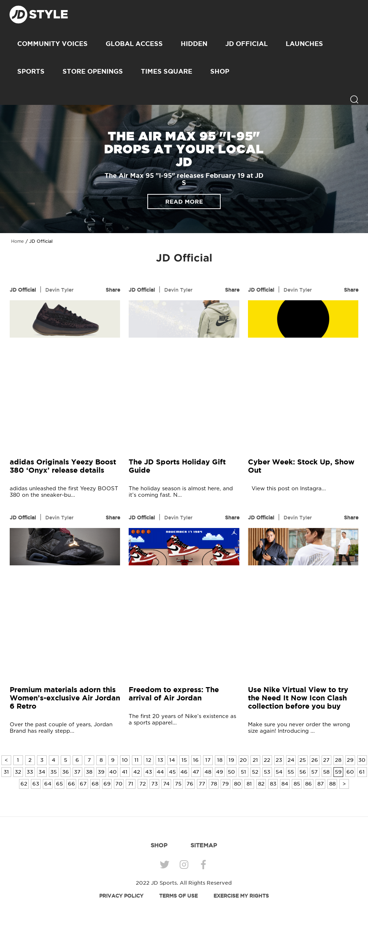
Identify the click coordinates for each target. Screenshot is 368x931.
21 (255, 760)
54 (279, 772)
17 (208, 760)
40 (113, 772)
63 (35, 784)
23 (279, 760)
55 (291, 772)
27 (326, 760)
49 (219, 772)
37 (77, 772)
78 (214, 784)
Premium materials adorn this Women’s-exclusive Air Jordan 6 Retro (65, 697)
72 (142, 784)
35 (53, 772)
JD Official (246, 43)
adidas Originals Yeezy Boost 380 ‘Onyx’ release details (63, 466)
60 (350, 772)
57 (314, 772)
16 (196, 760)
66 (71, 784)
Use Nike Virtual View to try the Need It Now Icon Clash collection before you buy (298, 697)
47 (196, 772)
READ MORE (184, 201)
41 (125, 772)
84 (284, 784)
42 (136, 772)
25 (302, 760)
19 (231, 760)
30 (361, 760)
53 (267, 772)
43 (148, 772)
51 (243, 772)
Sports (31, 71)
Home (17, 241)
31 (6, 772)
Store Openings (93, 71)
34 (41, 772)
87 (320, 784)
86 (308, 784)
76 (190, 784)
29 (350, 760)
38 (89, 772)
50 (231, 772)
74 (166, 784)
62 (23, 784)
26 (314, 760)
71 (130, 784)
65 (59, 784)
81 (249, 784)
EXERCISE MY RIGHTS (241, 896)
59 (338, 772)
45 (172, 772)
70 (119, 784)
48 (207, 772)
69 (107, 784)
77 (202, 784)
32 (18, 772)
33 (30, 772)
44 (160, 772)
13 (160, 760)
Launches (304, 43)
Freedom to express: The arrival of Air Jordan (174, 693)
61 (362, 772)
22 (267, 760)
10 (125, 760)
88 (332, 784)
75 (178, 784)
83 (273, 784)
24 (291, 760)
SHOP (219, 71)
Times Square (166, 71)
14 (172, 760)
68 (95, 784)
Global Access (134, 43)
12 (148, 760)
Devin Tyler (59, 290)
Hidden (194, 43)
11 (136, 760)
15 (184, 760)
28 (338, 760)
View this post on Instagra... (287, 488)
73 (154, 784)
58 (326, 772)
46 (184, 772)
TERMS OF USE (178, 896)
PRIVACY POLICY (121, 896)
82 (261, 784)
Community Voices (52, 43)
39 (101, 772)
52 (255, 772)
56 (302, 772)
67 (83, 784)
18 (219, 760)
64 (47, 784)
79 (225, 784)
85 (297, 784)
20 (243, 760)
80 (237, 784)
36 (65, 772)
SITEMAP (203, 845)
